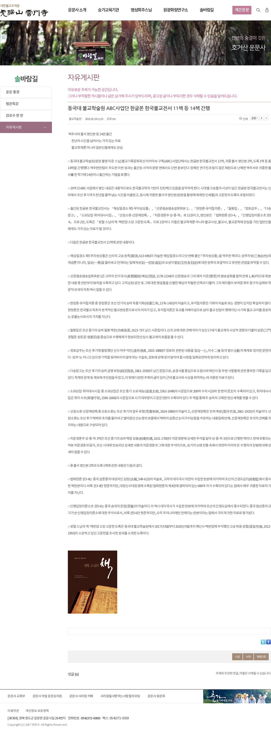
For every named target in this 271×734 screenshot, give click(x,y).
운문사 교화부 (16, 696)
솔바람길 (207, 10)
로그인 (267, 10)
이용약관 (13, 711)
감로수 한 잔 (14, 116)
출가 (237, 696)
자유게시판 (14, 127)
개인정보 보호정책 (37, 711)
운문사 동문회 (156, 696)
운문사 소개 (77, 10)
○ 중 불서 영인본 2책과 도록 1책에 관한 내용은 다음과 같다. (105, 466)
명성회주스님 (141, 10)
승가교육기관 (108, 10)
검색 (258, 10)
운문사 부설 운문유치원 (47, 696)
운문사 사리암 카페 (81, 696)
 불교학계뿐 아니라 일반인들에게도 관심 (95, 148)
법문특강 (12, 104)
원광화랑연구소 (175, 10)
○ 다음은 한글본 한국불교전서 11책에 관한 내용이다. (101, 242)
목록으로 (261, 656)
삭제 (248, 656)
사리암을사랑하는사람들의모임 (120, 696)
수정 (237, 656)
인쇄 (244, 119)
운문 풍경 (12, 92)
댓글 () (73, 674)
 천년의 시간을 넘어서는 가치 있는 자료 (94, 141)
